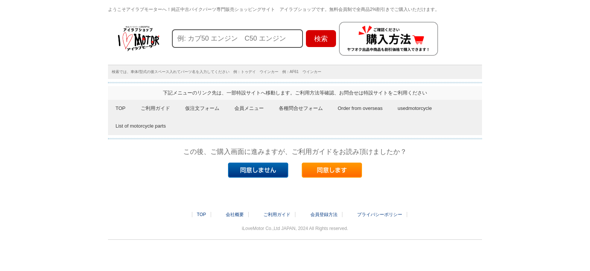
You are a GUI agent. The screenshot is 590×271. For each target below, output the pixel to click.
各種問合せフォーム (301, 108)
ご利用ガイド (155, 108)
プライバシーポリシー (379, 214)
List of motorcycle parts (141, 126)
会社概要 (235, 214)
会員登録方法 (324, 214)
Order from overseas (360, 108)
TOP (121, 108)
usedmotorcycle (415, 108)
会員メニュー (249, 108)
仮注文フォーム (202, 108)
